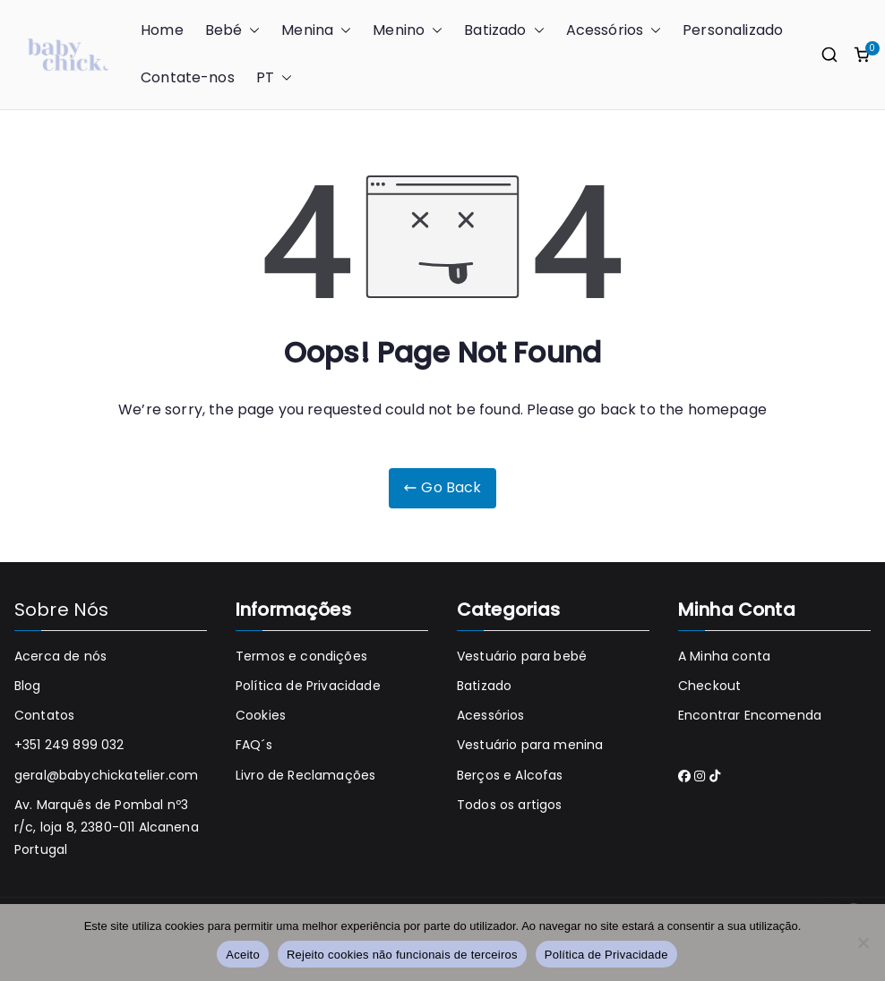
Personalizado (733, 30)
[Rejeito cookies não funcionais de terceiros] (863, 942)
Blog (27, 686)
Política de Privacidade (308, 686)
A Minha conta (724, 656)
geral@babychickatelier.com (106, 775)
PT (274, 78)
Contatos (44, 715)
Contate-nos (188, 77)
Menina (316, 31)
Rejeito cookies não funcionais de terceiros (402, 954)
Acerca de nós (60, 656)
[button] (251, 31)
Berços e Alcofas (510, 775)
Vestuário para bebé (522, 656)
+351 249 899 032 (69, 745)
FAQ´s (254, 745)
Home (162, 30)
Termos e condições (301, 656)
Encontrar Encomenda (749, 715)
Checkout (709, 686)
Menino (407, 31)
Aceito (243, 954)
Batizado (504, 31)
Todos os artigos (510, 805)
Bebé (233, 31)
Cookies (261, 715)
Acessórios (614, 31)
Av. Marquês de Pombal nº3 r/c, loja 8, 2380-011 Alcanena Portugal (106, 827)
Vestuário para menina (530, 745)
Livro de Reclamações (305, 775)
